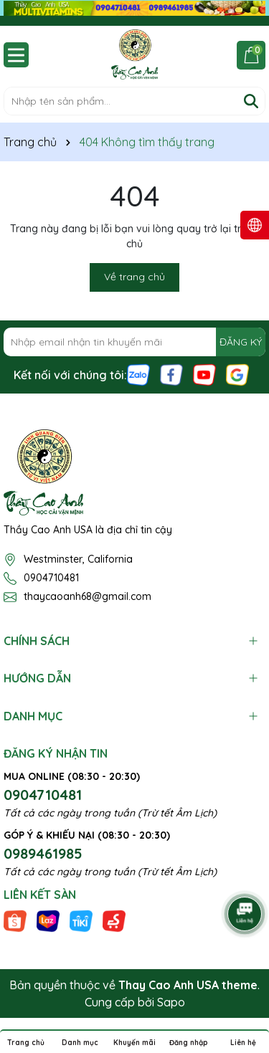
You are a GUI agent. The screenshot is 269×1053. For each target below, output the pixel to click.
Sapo (171, 1002)
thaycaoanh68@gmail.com (87, 596)
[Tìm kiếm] (251, 101)
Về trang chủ (134, 276)
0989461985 (43, 853)
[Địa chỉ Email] (134, 342)
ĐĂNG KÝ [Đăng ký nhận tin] (241, 341)
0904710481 (51, 577)
